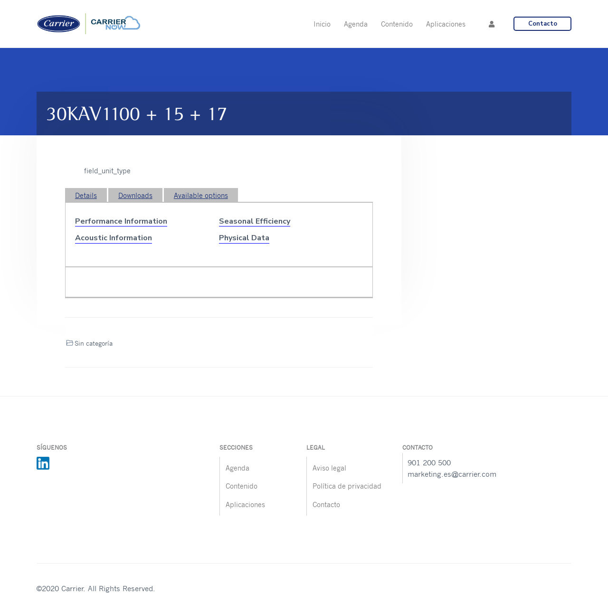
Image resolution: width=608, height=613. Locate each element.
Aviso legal (329, 467)
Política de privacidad (347, 485)
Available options (201, 195)
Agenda (237, 467)
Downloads (135, 195)
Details (86, 195)
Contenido (241, 485)
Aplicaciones (245, 504)
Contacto (542, 23)
